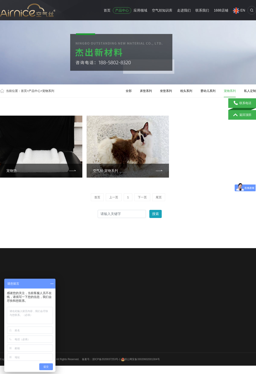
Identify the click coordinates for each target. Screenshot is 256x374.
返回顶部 (242, 115)
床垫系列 (146, 91)
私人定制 (250, 91)
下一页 (142, 197)
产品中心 (122, 10)
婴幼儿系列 (208, 91)
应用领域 (140, 10)
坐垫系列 (166, 91)
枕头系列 (186, 91)
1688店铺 (221, 10)
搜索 (155, 214)
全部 (129, 91)
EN (239, 10)
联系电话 (242, 103)
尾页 (159, 197)
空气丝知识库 (162, 10)
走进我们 (184, 10)
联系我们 (202, 10)
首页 (107, 10)
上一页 (113, 197)
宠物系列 (48, 91)
